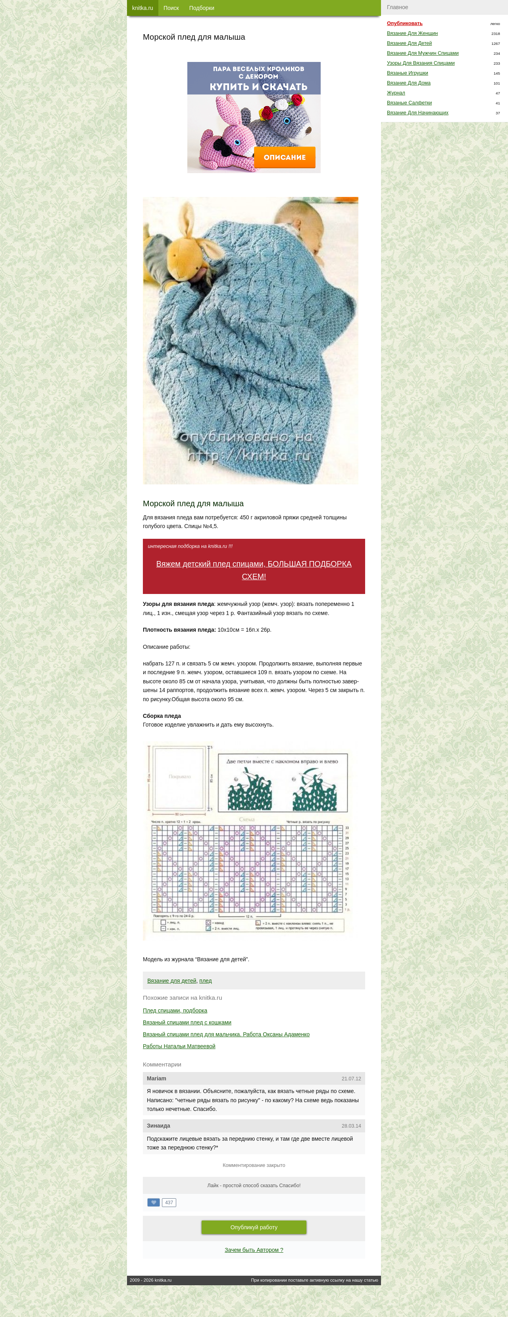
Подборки (201, 8)
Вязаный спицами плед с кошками (187, 1022)
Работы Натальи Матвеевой (179, 1046)
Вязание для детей (171, 981)
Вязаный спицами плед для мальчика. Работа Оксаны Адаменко (226, 1034)
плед (205, 981)
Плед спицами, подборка (175, 1010)
